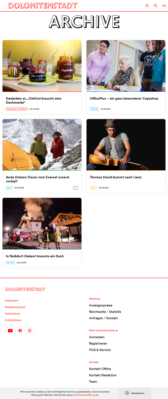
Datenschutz (12, 313)
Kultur (93, 187)
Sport (9, 187)
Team (93, 382)
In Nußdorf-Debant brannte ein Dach (35, 256)
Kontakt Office (100, 369)
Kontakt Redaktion (103, 375)
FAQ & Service (100, 350)
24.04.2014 (34, 108)
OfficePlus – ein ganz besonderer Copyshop (124, 98)
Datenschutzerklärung (84, 394)
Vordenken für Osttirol (17, 108)
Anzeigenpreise (100, 305)
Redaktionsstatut (15, 307)
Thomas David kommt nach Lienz (116, 177)
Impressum (11, 300)
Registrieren (98, 343)
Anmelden (96, 337)
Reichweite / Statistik (105, 312)
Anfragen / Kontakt (103, 318)
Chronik (94, 108)
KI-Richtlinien (13, 320)
